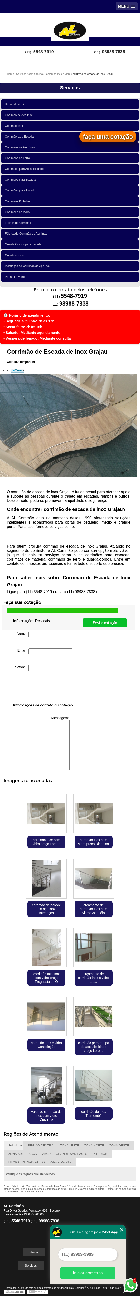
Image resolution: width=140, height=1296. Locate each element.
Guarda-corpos (15, 255)
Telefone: (42, 668)
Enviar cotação (105, 623)
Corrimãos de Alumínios (21, 147)
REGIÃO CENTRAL (41, 1145)
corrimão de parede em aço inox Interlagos (46, 909)
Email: (44, 651)
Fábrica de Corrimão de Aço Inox (26, 233)
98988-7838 (113, 51)
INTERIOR (100, 1154)
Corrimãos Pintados (18, 201)
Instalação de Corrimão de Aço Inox (28, 266)
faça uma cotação (108, 136)
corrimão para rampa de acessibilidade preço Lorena (93, 1047)
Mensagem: (47, 743)
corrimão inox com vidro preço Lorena (46, 842)
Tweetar (17, 370)
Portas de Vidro (15, 276)
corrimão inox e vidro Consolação (46, 1045)
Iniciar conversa (88, 1273)
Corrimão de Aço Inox (19, 115)
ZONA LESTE (69, 1145)
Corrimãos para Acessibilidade (25, 169)
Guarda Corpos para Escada (24, 244)
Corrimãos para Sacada (21, 190)
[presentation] (43, 688)
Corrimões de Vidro (18, 212)
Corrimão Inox (15, 125)
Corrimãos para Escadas (21, 179)
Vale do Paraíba (61, 1162)
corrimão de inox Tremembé (93, 1113)
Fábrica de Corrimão (19, 223)
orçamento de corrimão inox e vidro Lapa (93, 978)
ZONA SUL (16, 1154)
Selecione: (15, 1145)
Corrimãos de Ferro (18, 158)
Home (34, 1252)
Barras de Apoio (16, 104)
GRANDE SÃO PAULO (71, 1154)
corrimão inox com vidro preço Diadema (93, 842)
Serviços (70, 87)
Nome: (44, 634)
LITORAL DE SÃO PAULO (26, 1162)
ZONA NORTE (94, 1145)
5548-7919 (43, 51)
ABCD (33, 1154)
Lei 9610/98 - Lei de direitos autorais (24, 1191)
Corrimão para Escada (20, 136)
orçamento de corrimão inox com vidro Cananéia (93, 909)
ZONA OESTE (119, 1145)
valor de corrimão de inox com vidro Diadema (46, 1115)
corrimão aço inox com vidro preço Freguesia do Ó (46, 978)
